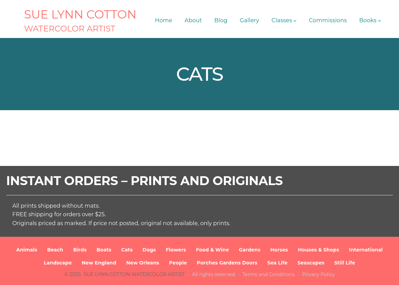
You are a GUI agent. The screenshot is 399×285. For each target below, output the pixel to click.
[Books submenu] (379, 20)
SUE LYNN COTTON (80, 14)
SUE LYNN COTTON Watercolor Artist (134, 274)
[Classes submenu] (295, 20)
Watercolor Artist (69, 29)
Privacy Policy (318, 274)
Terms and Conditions (269, 274)
